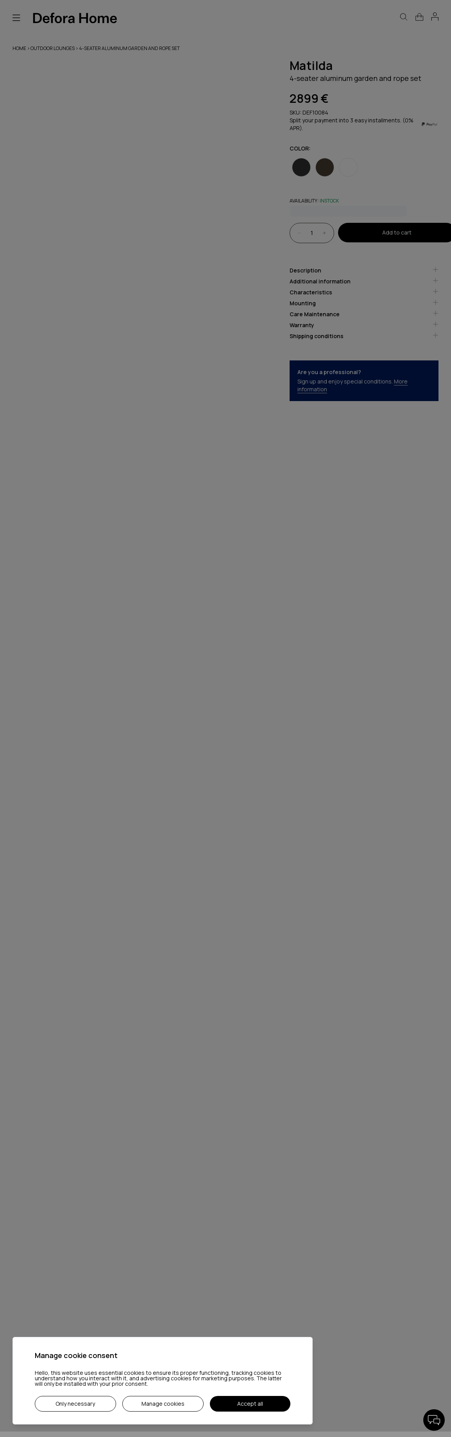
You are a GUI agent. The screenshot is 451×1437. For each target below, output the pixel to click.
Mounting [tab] (364, 303)
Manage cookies (162, 1403)
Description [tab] (364, 270)
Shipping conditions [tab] (364, 336)
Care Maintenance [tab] (364, 314)
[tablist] (364, 306)
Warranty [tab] (364, 325)
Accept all (250, 1403)
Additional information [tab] (364, 281)
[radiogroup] (364, 162)
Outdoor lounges (52, 48)
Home (19, 48)
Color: (300, 148)
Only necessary (75, 1403)
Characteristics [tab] (364, 292)
